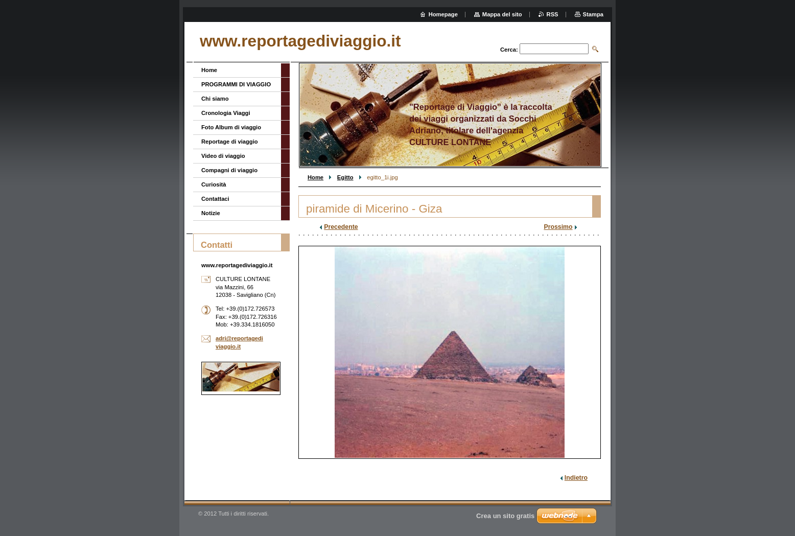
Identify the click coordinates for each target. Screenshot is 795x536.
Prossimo (558, 226)
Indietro (576, 477)
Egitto (345, 177)
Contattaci (215, 199)
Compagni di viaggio (229, 170)
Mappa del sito (502, 14)
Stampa (593, 14)
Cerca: (509, 49)
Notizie (210, 213)
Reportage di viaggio (229, 141)
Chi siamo (214, 99)
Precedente (341, 226)
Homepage (443, 14)
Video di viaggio (223, 156)
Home (315, 177)
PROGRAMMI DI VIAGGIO (236, 84)
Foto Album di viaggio (231, 127)
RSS (552, 14)
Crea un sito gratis (505, 516)
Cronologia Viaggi (225, 113)
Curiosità (213, 184)
